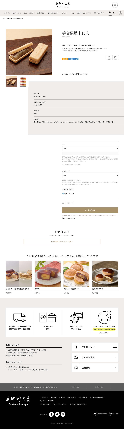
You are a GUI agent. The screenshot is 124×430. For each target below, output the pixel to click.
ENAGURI (112, 415)
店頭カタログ (99, 388)
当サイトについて (45, 405)
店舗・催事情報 (98, 13)
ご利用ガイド (44, 398)
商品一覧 (7, 13)
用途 (8, 18)
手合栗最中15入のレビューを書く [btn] (62, 243)
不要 (71, 194)
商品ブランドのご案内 (47, 402)
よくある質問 (72, 398)
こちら (75, 164)
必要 (64, 194)
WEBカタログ (75, 388)
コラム (72, 13)
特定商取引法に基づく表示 (78, 405)
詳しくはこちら (104, 334)
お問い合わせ (83, 398)
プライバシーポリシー (60, 405)
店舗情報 (62, 398)
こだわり (65, 13)
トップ (3, 18)
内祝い (12, 18)
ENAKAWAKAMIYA (96, 415)
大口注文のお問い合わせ (97, 398)
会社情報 (53, 398)
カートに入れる (90, 210)
